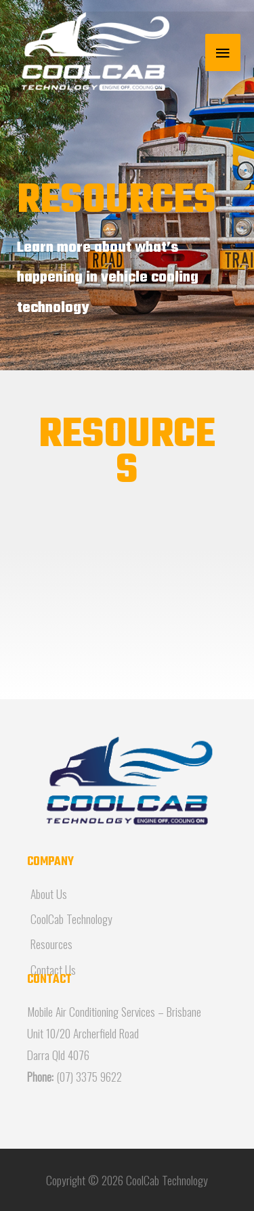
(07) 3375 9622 (89, 1076)
